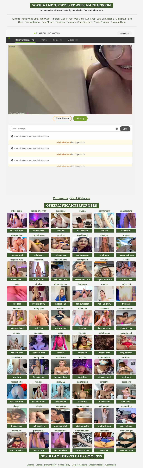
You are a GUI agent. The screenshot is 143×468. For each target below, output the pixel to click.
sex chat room (16, 230)
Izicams (16, 19)
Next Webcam (80, 198)
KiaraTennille (82, 382)
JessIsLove (126, 382)
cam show (82, 377)
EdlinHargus (104, 333)
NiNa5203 (104, 382)
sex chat (61, 230)
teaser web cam (82, 279)
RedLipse (38, 382)
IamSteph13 (126, 406)
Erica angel (104, 406)
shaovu (126, 235)
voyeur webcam (104, 279)
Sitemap (30, 465)
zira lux (38, 284)
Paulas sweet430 (39, 211)
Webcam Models (96, 465)
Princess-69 (38, 431)
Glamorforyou (60, 284)
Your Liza (61, 235)
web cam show (60, 279)
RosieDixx (38, 333)
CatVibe (60, 308)
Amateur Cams (59, 19)
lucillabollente (60, 260)
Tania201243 (60, 357)
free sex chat (17, 255)
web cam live (39, 426)
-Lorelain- (82, 333)
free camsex (16, 279)
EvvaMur (104, 260)
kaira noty (16, 431)
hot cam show (60, 377)
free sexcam (16, 426)
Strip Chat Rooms (105, 19)
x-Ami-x (104, 284)
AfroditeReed (126, 333)
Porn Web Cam (76, 19)
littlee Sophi (16, 211)
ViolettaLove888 (82, 431)
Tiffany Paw (39, 308)
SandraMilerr (17, 235)
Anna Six (104, 235)
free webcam (82, 230)
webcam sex (60, 255)
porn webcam (126, 426)
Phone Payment (101, 22)
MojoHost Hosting (79, 465)
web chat (38, 328)
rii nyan (16, 333)
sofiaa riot (126, 284)
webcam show (104, 304)
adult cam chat (82, 426)
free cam (17, 304)
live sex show (38, 304)
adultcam (38, 255)
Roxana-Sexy (60, 406)
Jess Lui (126, 260)
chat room (82, 401)
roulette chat (60, 401)
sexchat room (38, 401)
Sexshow (60, 22)
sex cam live (126, 279)
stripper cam (39, 279)
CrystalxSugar (126, 431)
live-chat (82, 328)
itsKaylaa (60, 382)
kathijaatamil (104, 357)
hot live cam (104, 353)
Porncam (71, 22)
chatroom (104, 255)
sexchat (104, 230)
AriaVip (38, 406)
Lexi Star (82, 357)
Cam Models (48, 22)
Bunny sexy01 (82, 406)
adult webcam (82, 255)
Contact (39, 465)
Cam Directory (84, 22)
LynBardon (38, 260)
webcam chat (17, 353)
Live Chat (90, 19)
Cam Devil (121, 19)
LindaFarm (82, 284)
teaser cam (39, 450)
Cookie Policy (64, 465)
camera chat (126, 328)
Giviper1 (17, 406)
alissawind (104, 308)
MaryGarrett (82, 260)
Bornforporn (104, 211)
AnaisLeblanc (126, 211)
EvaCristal (60, 211)
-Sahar (17, 284)
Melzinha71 (126, 357)
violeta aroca (61, 431)
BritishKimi (82, 308)
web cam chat (104, 377)
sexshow (17, 377)
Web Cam (45, 19)
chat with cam (104, 426)
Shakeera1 (104, 431)
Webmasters (110, 465)
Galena (82, 211)
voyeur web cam (126, 255)
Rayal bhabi (82, 235)
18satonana (16, 357)
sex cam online (82, 450)
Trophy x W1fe (16, 260)
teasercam (126, 230)
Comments (60, 198)
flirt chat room (16, 401)
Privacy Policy (50, 465)
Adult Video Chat (30, 19)
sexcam (60, 353)
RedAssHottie (17, 382)
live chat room (104, 328)
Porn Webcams (32, 22)
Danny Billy (39, 357)
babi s (60, 333)
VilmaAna (17, 308)
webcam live (39, 230)
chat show (82, 353)
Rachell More (38, 235)
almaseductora (126, 308)
